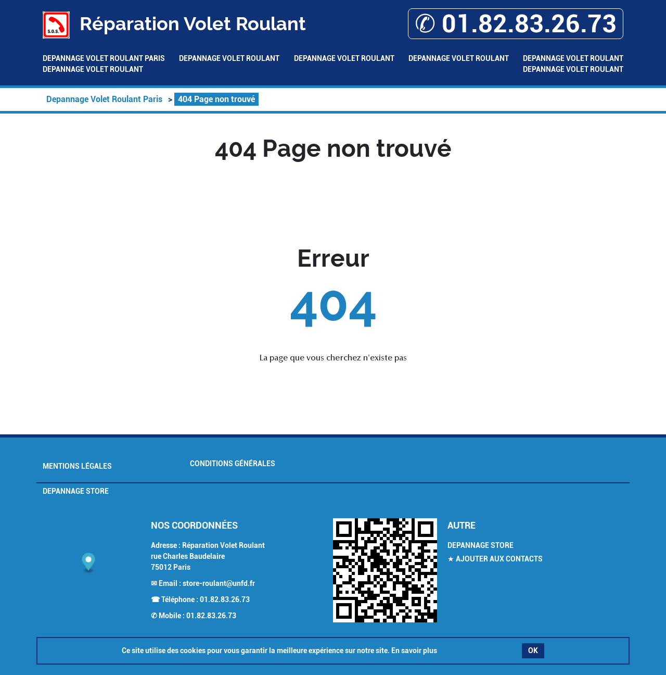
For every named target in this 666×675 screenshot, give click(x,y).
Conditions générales (232, 463)
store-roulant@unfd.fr (219, 583)
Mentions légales (77, 466)
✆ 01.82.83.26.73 (516, 24)
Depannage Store (76, 491)
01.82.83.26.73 (225, 599)
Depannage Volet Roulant (229, 58)
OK (533, 650)
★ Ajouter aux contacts (495, 559)
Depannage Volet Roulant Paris (104, 58)
